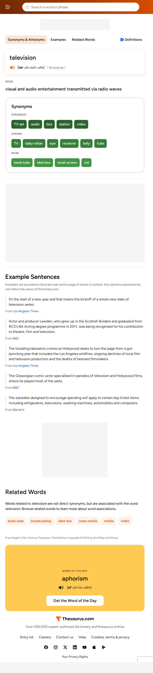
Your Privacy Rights (75, 657)
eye (53, 143)
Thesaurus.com (16, 7)
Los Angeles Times (26, 311)
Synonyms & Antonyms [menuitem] (26, 39)
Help (82, 637)
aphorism (75, 578)
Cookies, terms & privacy (110, 637)
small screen (67, 162)
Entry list (27, 637)
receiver (69, 143)
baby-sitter (34, 143)
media (109, 521)
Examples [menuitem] (58, 39)
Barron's (18, 410)
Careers (45, 637)
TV (16, 143)
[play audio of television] (12, 67)
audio (35, 124)
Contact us (64, 637)
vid (86, 162)
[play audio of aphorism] (61, 587)
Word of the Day (75, 570)
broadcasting (41, 521)
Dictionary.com (145, 7)
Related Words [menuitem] (83, 39)
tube (100, 143)
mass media (88, 521)
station (64, 124)
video (81, 124)
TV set (19, 124)
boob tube (22, 162)
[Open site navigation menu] (7, 7)
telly (86, 143)
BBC (16, 338)
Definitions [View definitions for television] (133, 39)
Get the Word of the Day (75, 600)
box (49, 124)
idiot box (43, 162)
